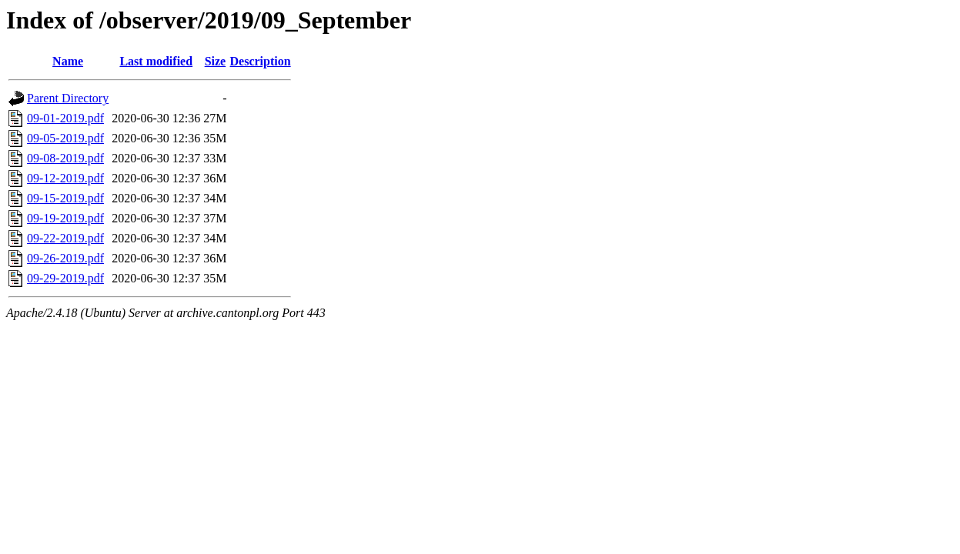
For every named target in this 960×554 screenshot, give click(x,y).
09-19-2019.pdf (65, 218)
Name (67, 61)
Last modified (155, 61)
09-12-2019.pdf (65, 178)
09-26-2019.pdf (65, 258)
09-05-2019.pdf (65, 138)
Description (260, 61)
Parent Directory (68, 98)
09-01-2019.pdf (65, 118)
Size (215, 61)
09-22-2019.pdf (65, 238)
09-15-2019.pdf (65, 198)
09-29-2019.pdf (65, 278)
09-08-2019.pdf (65, 158)
